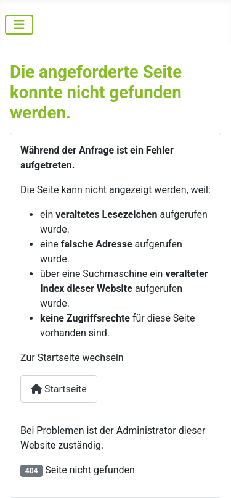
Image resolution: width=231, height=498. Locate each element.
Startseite (59, 389)
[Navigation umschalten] (19, 25)
